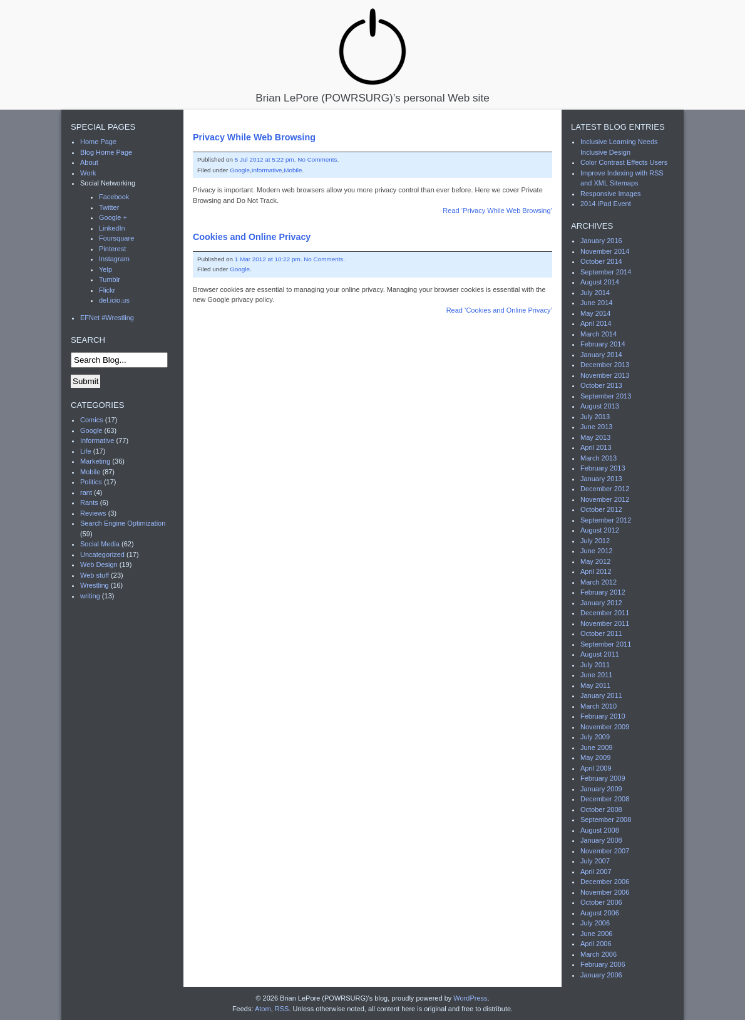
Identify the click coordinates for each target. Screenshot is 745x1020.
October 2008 (601, 809)
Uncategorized (102, 554)
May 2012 (595, 561)
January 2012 (601, 602)
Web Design (99, 564)
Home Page (98, 141)
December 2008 (604, 799)
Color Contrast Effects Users (623, 162)
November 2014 (604, 251)
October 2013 (601, 385)
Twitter (109, 207)
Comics (91, 420)
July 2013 (595, 416)
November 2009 (604, 727)
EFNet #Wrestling (107, 317)
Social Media (100, 544)
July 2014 (595, 292)
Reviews (93, 513)
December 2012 (604, 488)
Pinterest (112, 248)
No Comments (317, 159)
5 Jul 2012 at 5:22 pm (264, 159)
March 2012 (598, 582)
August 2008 (599, 830)
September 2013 (605, 396)
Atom (263, 1008)
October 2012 (601, 509)
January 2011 (601, 695)
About (89, 162)
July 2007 (595, 861)
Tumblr (109, 279)
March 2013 (598, 458)
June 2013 (596, 426)
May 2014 (595, 313)
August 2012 (599, 530)
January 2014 (601, 354)
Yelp (105, 269)
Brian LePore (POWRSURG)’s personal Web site (372, 54)
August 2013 (599, 406)
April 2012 (596, 571)
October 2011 (601, 633)
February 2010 (602, 716)
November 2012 (604, 499)
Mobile (293, 170)
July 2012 (595, 540)
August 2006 (599, 913)
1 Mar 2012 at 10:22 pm (268, 259)
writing (90, 596)
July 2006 (595, 923)
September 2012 (605, 520)
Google (240, 170)
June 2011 (596, 675)
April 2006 (596, 943)
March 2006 (598, 954)
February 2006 (602, 964)
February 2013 (602, 468)
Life (85, 451)
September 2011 (605, 644)
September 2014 (605, 272)
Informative (267, 170)
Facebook (114, 196)
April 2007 (596, 871)
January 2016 (601, 240)
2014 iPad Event (605, 203)
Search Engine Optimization (122, 523)
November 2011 (604, 623)
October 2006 (601, 902)
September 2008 (605, 819)
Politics (91, 482)
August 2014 (599, 282)
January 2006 (601, 975)
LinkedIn (112, 228)
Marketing (95, 461)
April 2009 (596, 768)
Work (88, 173)
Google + (113, 217)
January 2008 (601, 840)
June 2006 (596, 933)
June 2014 (596, 302)
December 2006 (604, 881)
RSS (282, 1008)
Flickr (107, 290)
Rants (89, 502)
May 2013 (595, 437)
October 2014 (601, 261)
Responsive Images (610, 193)
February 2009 (602, 778)
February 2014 (602, 344)
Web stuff (94, 575)
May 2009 (595, 757)
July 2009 (595, 737)
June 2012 (596, 550)
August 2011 (599, 654)
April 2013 (596, 447)
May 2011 (595, 685)
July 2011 (595, 665)
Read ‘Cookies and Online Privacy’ (499, 310)
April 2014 (596, 323)
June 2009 (596, 747)
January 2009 (601, 789)
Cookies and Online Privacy (252, 237)
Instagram (114, 259)
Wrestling (94, 585)
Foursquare (116, 238)
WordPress (470, 998)
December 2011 (604, 613)
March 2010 (598, 706)
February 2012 (602, 592)
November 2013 (604, 375)
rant (86, 492)
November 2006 (604, 892)
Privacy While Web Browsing (254, 137)
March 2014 (598, 334)
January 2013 (601, 478)
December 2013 (604, 364)
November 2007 (604, 851)
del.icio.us (114, 300)
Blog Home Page (106, 152)
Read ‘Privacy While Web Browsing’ (497, 210)
